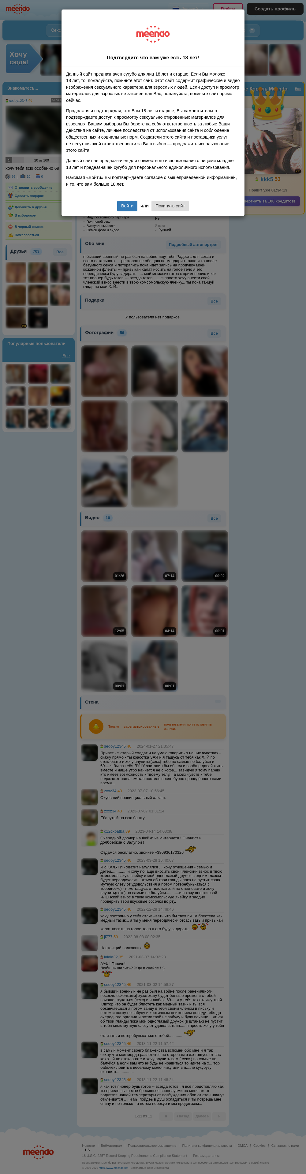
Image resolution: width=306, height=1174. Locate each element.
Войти (127, 205)
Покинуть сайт (170, 205)
